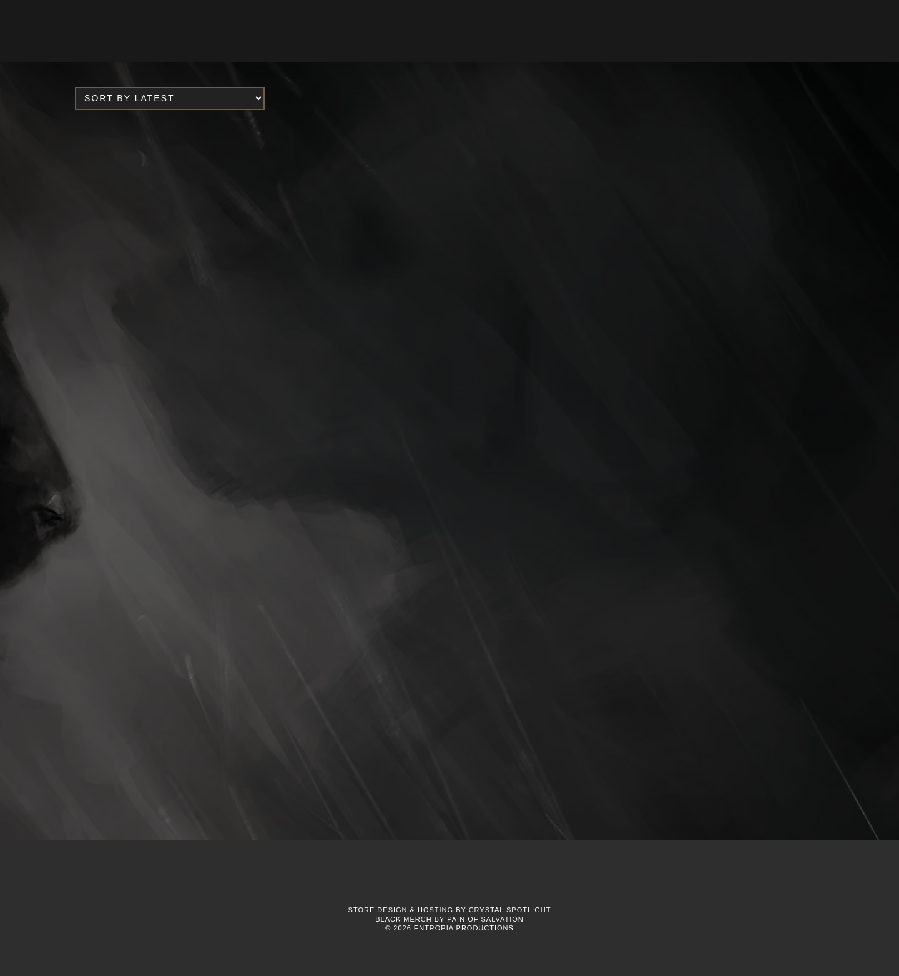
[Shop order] (170, 98)
